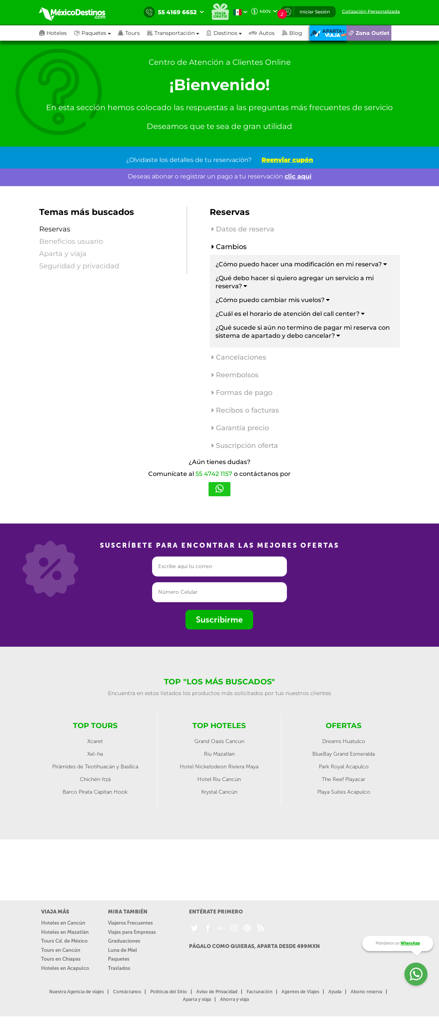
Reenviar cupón (287, 160)
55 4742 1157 (213, 473)
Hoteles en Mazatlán (65, 932)
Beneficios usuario (71, 241)
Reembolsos (235, 375)
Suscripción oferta (245, 445)
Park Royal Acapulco (344, 766)
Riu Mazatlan (219, 754)
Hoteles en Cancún (63, 923)
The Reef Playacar (343, 779)
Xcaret (95, 741)
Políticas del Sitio (168, 991)
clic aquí (298, 176)
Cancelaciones (239, 357)
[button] (176, 33)
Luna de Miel (122, 950)
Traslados (119, 968)
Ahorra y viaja (234, 999)
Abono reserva (366, 991)
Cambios (229, 247)
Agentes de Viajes (300, 991)
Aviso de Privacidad (216, 991)
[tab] (305, 231)
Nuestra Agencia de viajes (76, 991)
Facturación (259, 991)
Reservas (54, 229)
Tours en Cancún (60, 950)
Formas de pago (242, 392)
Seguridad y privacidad (79, 266)
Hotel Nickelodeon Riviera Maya (219, 766)
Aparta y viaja (62, 253)
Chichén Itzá (95, 779)
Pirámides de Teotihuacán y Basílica (95, 766)
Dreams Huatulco (343, 741)
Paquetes (118, 959)
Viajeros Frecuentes (130, 923)
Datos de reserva (243, 229)
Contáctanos (127, 991)
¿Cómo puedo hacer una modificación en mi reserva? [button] (301, 264)
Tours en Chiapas (61, 959)
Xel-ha (95, 754)
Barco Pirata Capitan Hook (95, 792)
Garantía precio (240, 428)
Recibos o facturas (245, 410)
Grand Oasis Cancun (219, 741)
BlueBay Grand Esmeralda (343, 754)
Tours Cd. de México (64, 941)
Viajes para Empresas (132, 932)
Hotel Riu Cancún (219, 779)
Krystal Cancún (219, 792)
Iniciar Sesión (315, 12)
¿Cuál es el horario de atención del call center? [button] (289, 313)
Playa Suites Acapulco (343, 792)
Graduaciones (124, 941)
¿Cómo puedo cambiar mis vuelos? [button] (272, 300)
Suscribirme (219, 619)
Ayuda (334, 991)
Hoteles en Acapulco (65, 968)
